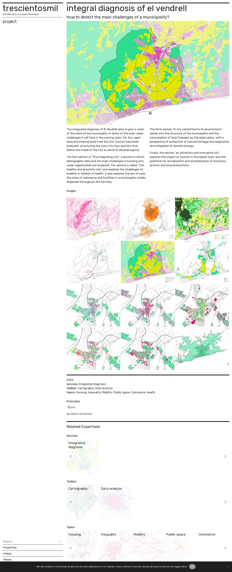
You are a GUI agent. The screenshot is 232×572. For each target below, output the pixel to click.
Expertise (10, 547)
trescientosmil (30, 8)
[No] (227, 566)
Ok (192, 566)
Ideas (7, 553)
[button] (70, 456)
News (8, 559)
